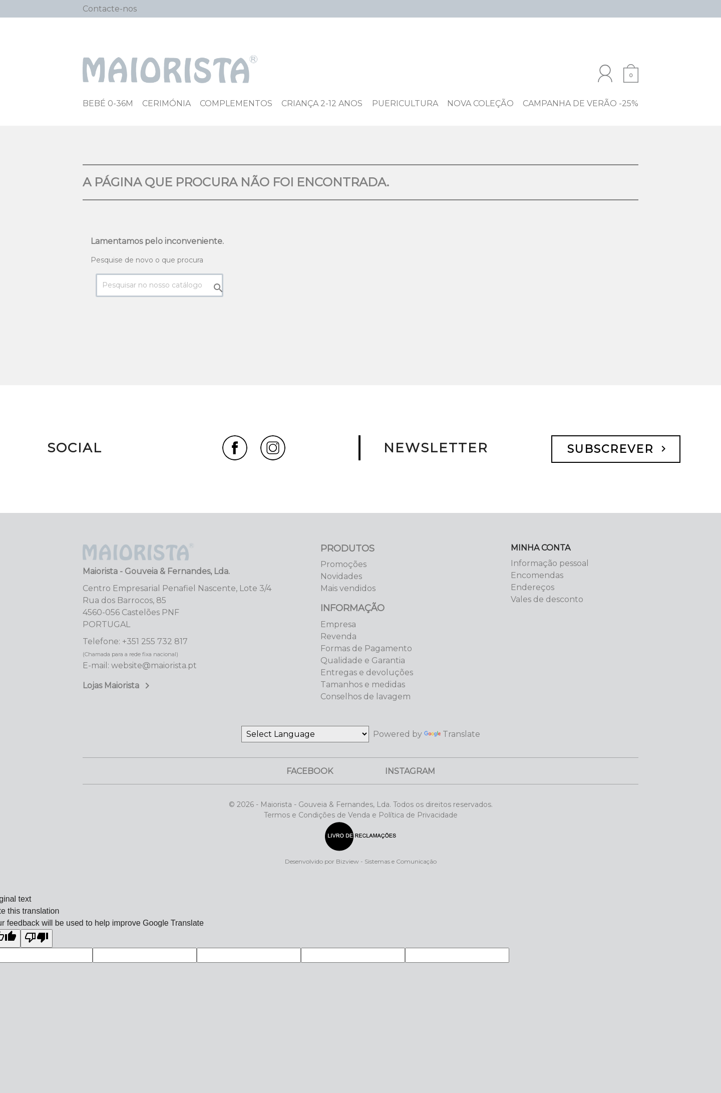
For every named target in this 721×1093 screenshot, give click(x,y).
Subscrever (618, 449)
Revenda (338, 636)
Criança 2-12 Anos (322, 103)
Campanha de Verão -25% (580, 103)
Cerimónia (166, 103)
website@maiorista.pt (154, 665)
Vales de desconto (547, 599)
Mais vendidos (348, 588)
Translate (452, 734)
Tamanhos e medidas (362, 684)
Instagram (410, 771)
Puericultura (405, 103)
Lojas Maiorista (118, 685)
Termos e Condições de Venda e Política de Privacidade (361, 814)
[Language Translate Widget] (305, 734)
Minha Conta (540, 548)
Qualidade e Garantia (362, 660)
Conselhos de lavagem (365, 696)
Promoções (343, 564)
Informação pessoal (550, 563)
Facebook (309, 771)
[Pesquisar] (568, 9)
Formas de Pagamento (366, 648)
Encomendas (537, 575)
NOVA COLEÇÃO (480, 103)
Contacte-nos (110, 9)
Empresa (338, 624)
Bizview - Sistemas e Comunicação (386, 861)
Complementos (236, 103)
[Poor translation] (37, 938)
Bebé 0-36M (108, 103)
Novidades (341, 576)
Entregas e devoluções (366, 672)
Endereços (532, 587)
